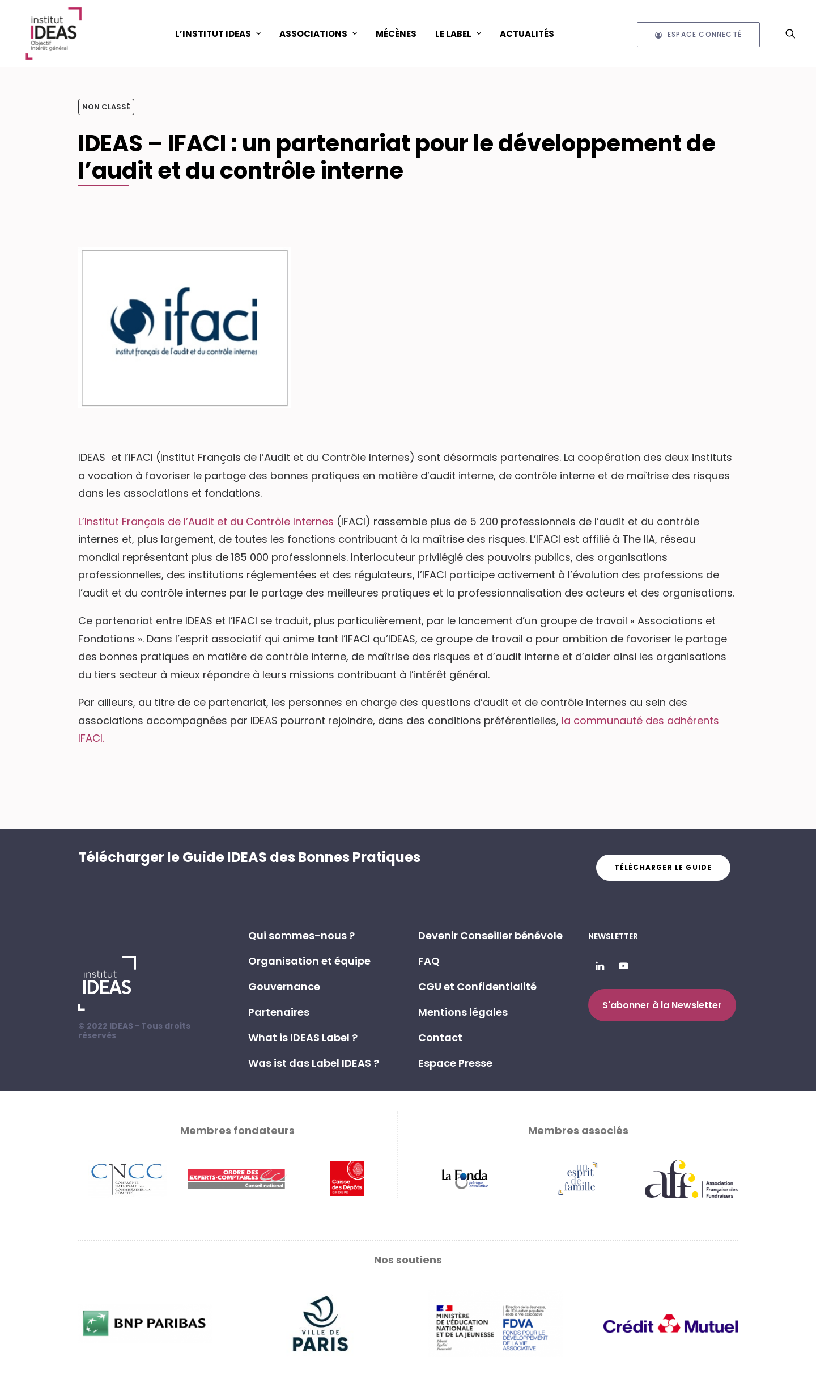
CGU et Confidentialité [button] (477, 986)
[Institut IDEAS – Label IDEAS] (53, 33)
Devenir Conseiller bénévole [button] (490, 935)
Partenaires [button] (278, 1012)
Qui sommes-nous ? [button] (301, 935)
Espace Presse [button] (455, 1063)
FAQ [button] (429, 961)
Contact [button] (440, 1037)
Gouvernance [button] (284, 986)
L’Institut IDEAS (218, 34)
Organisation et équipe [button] (309, 961)
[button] (790, 33)
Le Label (458, 34)
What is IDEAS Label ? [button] (303, 1037)
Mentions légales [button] (463, 1012)
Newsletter (613, 936)
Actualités (527, 34)
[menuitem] (218, 33)
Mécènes (396, 34)
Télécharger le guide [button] (663, 867)
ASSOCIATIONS (318, 34)
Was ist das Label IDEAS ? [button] (313, 1063)
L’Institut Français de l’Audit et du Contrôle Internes (206, 521)
